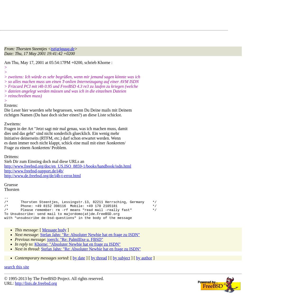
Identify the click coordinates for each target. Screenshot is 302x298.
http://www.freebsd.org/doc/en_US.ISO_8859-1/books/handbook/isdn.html (67, 166)
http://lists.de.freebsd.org (36, 288)
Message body (54, 234)
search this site (16, 271)
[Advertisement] (100, 16)
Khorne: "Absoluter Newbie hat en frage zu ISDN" (78, 249)
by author (144, 262)
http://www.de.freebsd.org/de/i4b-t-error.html (42, 175)
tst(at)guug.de (62, 49)
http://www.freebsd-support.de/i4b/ (34, 171)
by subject (121, 262)
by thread (99, 262)
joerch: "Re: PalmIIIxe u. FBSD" (75, 244)
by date (79, 262)
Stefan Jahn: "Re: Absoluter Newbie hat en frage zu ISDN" (90, 239)
